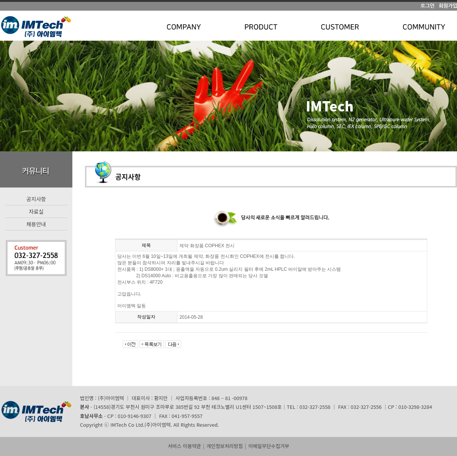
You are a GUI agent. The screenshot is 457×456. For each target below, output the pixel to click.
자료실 (36, 211)
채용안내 (36, 224)
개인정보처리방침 (224, 446)
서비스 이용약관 (184, 446)
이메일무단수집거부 (268, 446)
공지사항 (36, 199)
